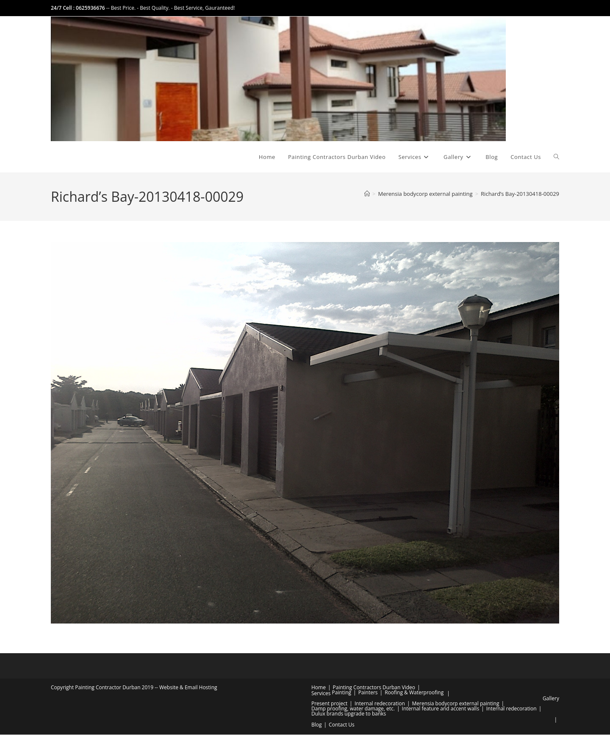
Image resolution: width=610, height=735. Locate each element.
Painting (341, 692)
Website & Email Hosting (188, 687)
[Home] (367, 194)
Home (318, 687)
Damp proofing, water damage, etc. (353, 709)
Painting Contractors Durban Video (374, 687)
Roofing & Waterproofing (414, 692)
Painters (368, 692)
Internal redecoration (380, 703)
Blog (316, 725)
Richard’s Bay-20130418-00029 (520, 194)
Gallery (551, 698)
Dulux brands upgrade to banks (348, 714)
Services (320, 693)
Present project (329, 703)
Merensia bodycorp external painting (455, 703)
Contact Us (342, 725)
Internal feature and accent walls (441, 709)
